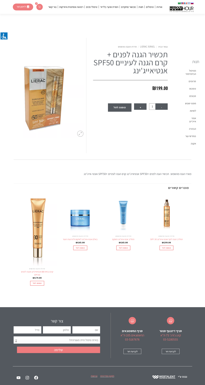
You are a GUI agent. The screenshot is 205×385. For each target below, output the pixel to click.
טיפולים (150, 7)
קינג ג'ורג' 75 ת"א (170, 335)
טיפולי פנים (91, 7)
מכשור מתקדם (128, 7)
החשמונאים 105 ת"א (132, 335)
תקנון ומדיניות (107, 376)
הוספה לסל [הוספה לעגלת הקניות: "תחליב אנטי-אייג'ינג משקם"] (123, 248)
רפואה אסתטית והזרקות (71, 7)
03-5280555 (170, 339)
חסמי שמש (190, 103)
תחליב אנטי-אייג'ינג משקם (123, 239)
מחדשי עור (190, 136)
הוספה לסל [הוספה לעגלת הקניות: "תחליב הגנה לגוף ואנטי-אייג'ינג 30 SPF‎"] (166, 248)
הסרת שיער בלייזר (109, 7)
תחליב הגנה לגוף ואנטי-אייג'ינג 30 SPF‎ (166, 239)
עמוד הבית (163, 46)
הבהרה (192, 128)
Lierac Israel (147, 46)
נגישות (94, 376)
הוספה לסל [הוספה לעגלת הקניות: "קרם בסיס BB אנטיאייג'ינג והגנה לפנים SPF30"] (37, 283)
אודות (159, 7)
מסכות (192, 88)
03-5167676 (132, 339)
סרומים (192, 81)
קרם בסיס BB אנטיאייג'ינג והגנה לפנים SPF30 (37, 273)
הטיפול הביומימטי (191, 72)
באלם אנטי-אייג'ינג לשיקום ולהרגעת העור (80, 239)
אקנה (193, 143)
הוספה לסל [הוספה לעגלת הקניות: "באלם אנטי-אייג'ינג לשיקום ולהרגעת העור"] (80, 248)
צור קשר (52, 7)
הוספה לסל (120, 107)
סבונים (192, 96)
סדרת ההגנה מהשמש (127, 46)
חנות (141, 7)
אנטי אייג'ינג (192, 120)
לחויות (193, 110)
